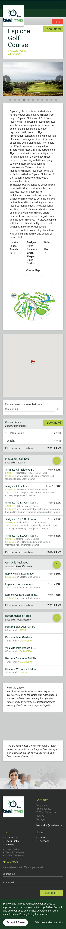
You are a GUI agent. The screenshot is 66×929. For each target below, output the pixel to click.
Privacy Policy (12, 849)
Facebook (44, 841)
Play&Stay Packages (17, 458)
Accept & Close (15, 922)
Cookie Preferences (14, 855)
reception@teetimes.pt (49, 825)
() (57, 22)
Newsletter (10, 862)
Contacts (42, 800)
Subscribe (51, 893)
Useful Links (12, 841)
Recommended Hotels (18, 615)
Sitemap (9, 844)
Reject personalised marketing (49, 922)
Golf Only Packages (16, 562)
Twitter (42, 837)
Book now (54, 28)
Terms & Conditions (14, 852)
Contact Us (11, 837)
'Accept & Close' (46, 907)
